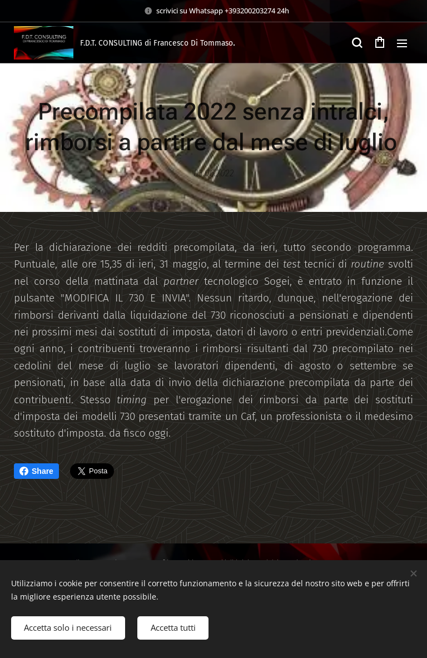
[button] (357, 43)
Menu (402, 43)
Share (36, 471)
